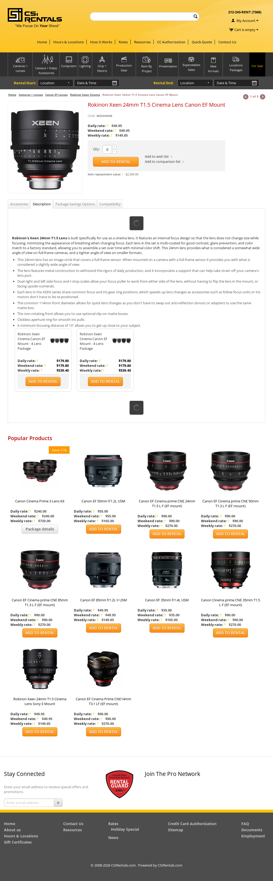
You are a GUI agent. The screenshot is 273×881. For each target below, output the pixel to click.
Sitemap (175, 829)
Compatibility (110, 204)
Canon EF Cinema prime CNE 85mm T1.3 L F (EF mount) (40, 602)
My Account (245, 20)
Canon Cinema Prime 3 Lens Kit (40, 501)
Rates (123, 42)
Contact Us (227, 42)
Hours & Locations (68, 42)
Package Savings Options (75, 204)
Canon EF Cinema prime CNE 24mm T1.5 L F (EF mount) (167, 503)
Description (42, 204)
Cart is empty (246, 29)
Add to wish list (157, 156)
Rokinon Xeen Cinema (85, 95)
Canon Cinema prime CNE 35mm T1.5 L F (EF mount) (230, 602)
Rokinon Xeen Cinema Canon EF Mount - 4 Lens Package (31, 341)
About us (12, 829)
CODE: (92, 116)
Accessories (19, 204)
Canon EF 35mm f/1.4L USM (167, 600)
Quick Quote (202, 42)
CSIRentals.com (170, 865)
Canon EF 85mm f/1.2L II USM (103, 600)
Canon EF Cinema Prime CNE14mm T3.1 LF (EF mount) (103, 701)
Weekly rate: (100, 135)
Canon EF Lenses (56, 95)
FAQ (245, 823)
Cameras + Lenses (31, 95)
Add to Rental (115, 161)
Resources (142, 42)
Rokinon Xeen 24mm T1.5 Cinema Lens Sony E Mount (39, 701)
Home (42, 42)
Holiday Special (125, 829)
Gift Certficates (18, 842)
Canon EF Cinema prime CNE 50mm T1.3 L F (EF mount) (230, 503)
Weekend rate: (102, 130)
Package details (40, 529)
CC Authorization (171, 42)
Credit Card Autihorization (192, 823)
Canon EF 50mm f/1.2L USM (103, 501)
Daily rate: (98, 125)
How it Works (101, 42)
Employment (253, 835)
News (113, 837)
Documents (251, 829)
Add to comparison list (162, 161)
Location (47, 82)
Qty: (96, 149)
